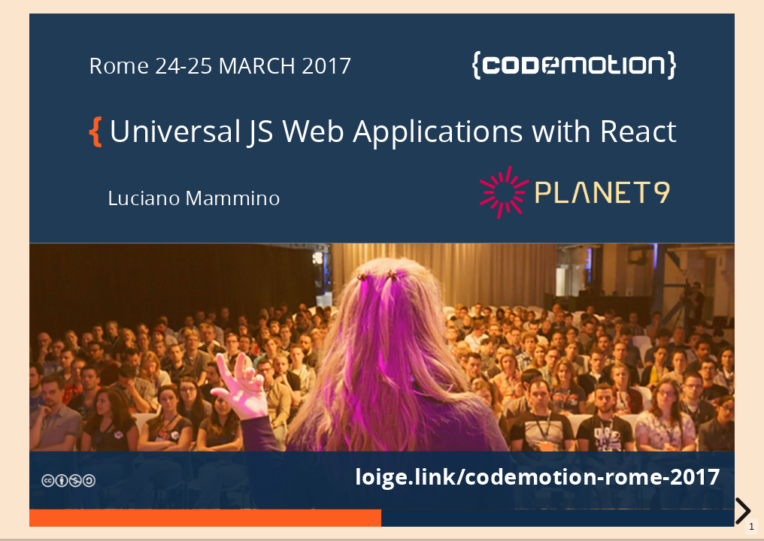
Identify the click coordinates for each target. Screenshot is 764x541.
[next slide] (745, 510)
